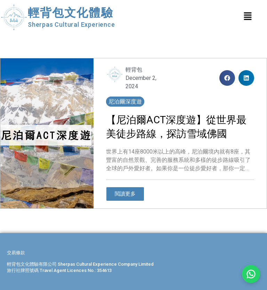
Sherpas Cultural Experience (71, 24)
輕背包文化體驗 (70, 12)
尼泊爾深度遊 (125, 101)
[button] (227, 78)
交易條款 (16, 252)
